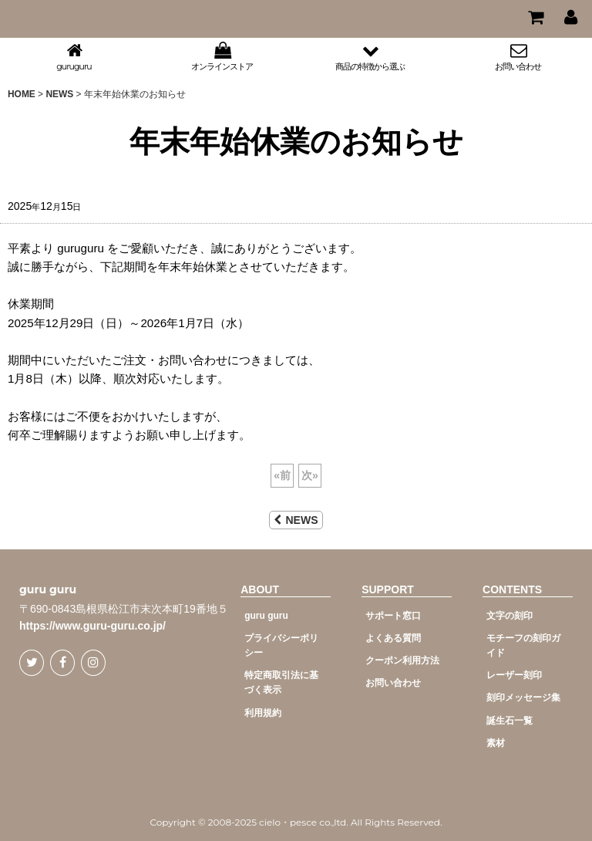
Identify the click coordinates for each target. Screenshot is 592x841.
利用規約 (262, 713)
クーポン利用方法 (402, 660)
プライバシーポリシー (281, 645)
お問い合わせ (393, 682)
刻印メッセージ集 (523, 697)
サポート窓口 (393, 615)
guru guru (47, 590)
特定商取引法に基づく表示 (281, 682)
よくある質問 (393, 638)
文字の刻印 (509, 615)
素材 (495, 743)
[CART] (535, 17)
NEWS (296, 520)
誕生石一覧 (509, 720)
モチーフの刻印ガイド (523, 645)
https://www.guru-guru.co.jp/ (92, 626)
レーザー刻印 (514, 675)
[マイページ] (570, 17)
